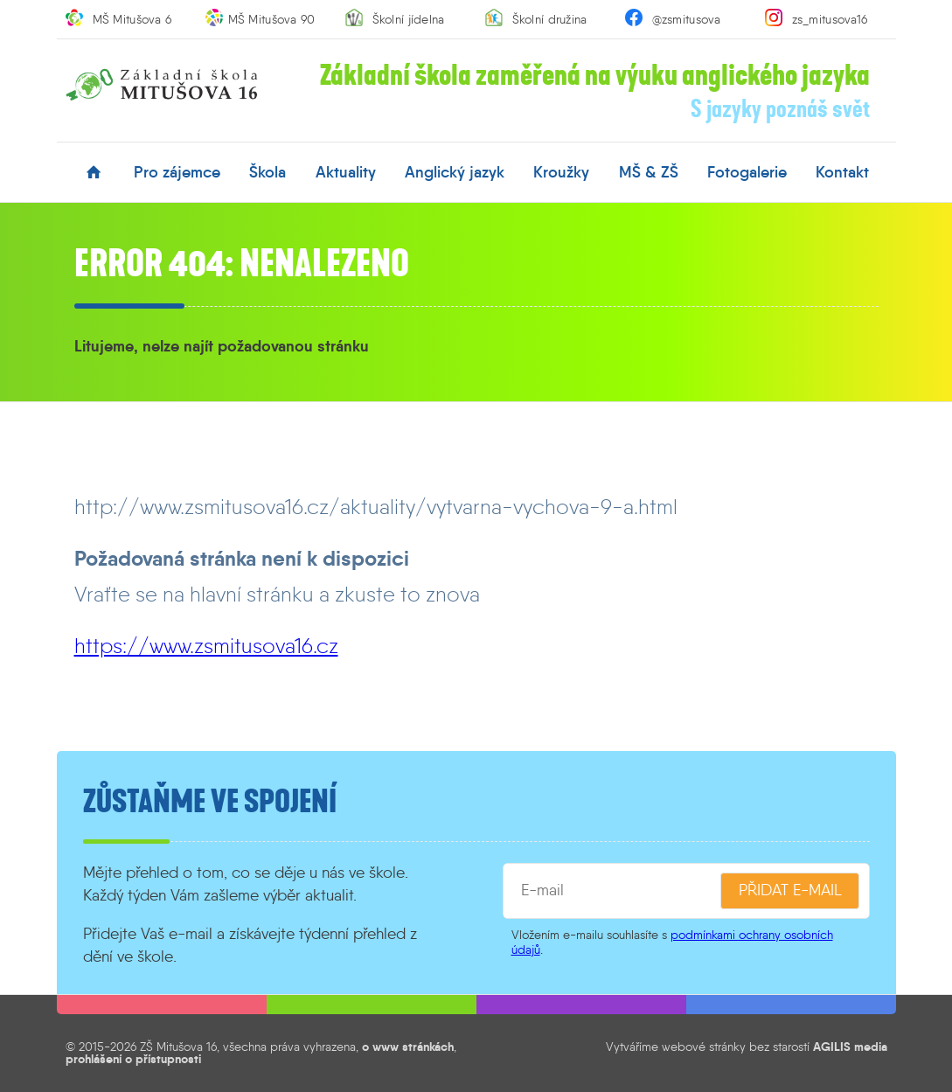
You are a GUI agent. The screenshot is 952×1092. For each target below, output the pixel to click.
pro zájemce (177, 172)
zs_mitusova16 (830, 19)
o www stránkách (408, 1046)
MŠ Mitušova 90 (272, 19)
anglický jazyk (454, 172)
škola (267, 172)
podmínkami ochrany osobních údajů (672, 942)
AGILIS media (850, 1046)
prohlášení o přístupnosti (133, 1059)
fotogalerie (747, 172)
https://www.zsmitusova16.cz (206, 645)
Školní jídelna (408, 19)
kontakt (842, 172)
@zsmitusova (686, 19)
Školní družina (549, 19)
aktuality (346, 172)
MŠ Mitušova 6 (132, 19)
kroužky (561, 172)
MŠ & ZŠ (648, 172)
